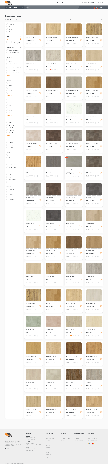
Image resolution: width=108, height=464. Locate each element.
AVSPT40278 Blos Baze (31, 90)
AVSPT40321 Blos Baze (31, 37)
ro (100, 3)
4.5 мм (10, 110)
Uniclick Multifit (12, 179)
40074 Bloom (89, 382)
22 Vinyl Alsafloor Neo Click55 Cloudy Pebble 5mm (74, 170)
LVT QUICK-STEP (13, 167)
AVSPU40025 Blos (50, 303)
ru (102, 3)
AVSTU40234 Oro (30, 197)
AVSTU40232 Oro (70, 197)
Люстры (48, 447)
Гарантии (76, 438)
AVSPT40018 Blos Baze (51, 37)
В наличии (11, 24)
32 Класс (11, 145)
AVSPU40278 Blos (90, 250)
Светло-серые (12, 199)
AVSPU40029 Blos (30, 303)
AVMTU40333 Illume (51, 329)
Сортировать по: (75, 19)
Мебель (48, 444)
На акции (11, 29)
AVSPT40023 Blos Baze (31, 170)
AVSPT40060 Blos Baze (52, 170)
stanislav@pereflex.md (93, 440)
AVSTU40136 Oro (30, 223)
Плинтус (48, 440)
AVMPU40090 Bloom (71, 356)
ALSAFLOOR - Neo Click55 (13, 64)
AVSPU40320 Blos (50, 250)
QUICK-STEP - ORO (13, 70)
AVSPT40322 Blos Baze (31, 117)
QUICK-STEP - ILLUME (14, 73)
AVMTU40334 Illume (31, 329)
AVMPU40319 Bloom (51, 409)
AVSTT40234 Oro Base (72, 143)
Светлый (11, 194)
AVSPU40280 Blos (70, 223)
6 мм (10, 107)
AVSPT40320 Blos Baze (92, 90)
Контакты (76, 3)
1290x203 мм (12, 125)
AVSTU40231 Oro (90, 197)
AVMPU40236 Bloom (31, 409)
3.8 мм (10, 102)
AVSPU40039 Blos (50, 276)
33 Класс (11, 147)
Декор (47, 451)
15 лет (10, 83)
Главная (6, 12)
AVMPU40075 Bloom (71, 382)
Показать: (98, 19)
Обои (47, 449)
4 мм (10, 105)
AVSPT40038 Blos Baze (51, 64)
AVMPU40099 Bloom (91, 329)
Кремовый (11, 189)
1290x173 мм (12, 122)
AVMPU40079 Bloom (91, 303)
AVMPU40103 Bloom (71, 329)
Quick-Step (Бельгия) (14, 50)
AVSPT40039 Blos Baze (72, 64)
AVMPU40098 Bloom (31, 356)
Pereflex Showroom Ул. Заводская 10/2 (33, 437)
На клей (11, 182)
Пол (16, 12)
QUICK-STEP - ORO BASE (15, 68)
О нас (58, 3)
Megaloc (11, 177)
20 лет (10, 90)
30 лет (10, 88)
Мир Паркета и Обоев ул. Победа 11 (33, 448)
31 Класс (11, 142)
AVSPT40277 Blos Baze (92, 64)
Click (10, 174)
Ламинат (48, 435)
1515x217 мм (12, 132)
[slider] (7, 39)
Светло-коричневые (13, 192)
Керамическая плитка (51, 442)
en (98, 3)
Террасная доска (50, 456)
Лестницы (48, 454)
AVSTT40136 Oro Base (71, 117)
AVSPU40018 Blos (70, 303)
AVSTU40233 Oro (50, 197)
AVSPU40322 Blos (90, 223)
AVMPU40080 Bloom (31, 382)
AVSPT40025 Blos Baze (72, 37)
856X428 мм (12, 127)
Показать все (9, 75)
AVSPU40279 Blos (70, 250)
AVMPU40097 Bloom (51, 356)
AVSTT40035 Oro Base (51, 117)
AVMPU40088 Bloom (91, 356)
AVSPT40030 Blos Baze (31, 64)
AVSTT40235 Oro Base (92, 143)
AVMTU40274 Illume (51, 382)
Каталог (11, 12)
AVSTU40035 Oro (50, 223)
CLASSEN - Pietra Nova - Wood (14, 60)
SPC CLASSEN (12, 164)
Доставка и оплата (67, 3)
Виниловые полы (50, 438)
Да (9, 155)
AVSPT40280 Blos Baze (72, 90)
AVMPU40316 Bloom (91, 409)
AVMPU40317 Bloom (71, 409)
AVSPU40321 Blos (30, 250)
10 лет (10, 85)
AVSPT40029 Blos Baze (92, 37)
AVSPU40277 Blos (30, 276)
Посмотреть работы (79, 440)
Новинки (11, 26)
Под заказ (11, 31)
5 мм (10, 113)
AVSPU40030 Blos (90, 276)
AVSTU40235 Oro (90, 170)
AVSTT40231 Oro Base (92, 117)
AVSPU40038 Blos (70, 276)
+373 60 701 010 (92, 438)
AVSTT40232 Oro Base (31, 143)
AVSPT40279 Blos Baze (52, 90)
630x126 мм (12, 130)
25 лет (10, 93)
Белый (10, 197)
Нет (9, 157)
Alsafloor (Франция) (14, 52)
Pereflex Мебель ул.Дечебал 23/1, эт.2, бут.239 (33, 442)
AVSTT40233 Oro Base (51, 143)
